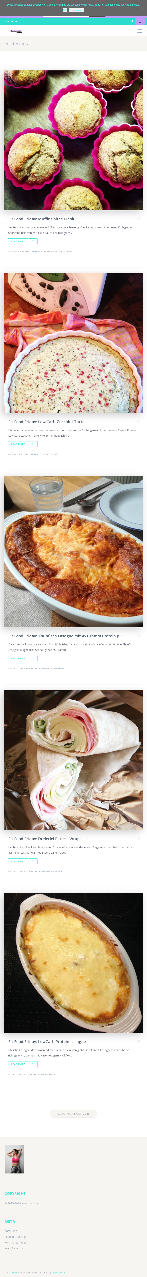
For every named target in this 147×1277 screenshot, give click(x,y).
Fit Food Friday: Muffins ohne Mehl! (41, 218)
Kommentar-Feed (16, 1242)
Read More (18, 241)
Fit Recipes (45, 251)
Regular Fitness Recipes (61, 251)
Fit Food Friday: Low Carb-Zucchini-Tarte (46, 421)
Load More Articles (73, 1113)
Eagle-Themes (59, 1272)
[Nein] (142, 8)
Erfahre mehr (76, 10)
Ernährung (34, 251)
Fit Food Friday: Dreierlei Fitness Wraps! (45, 838)
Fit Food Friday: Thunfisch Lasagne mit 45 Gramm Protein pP (65, 635)
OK (65, 10)
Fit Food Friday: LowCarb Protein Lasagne (47, 1041)
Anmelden (11, 1231)
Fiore (14, 1272)
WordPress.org (14, 1248)
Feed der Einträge (15, 1237)
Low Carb (54, 454)
